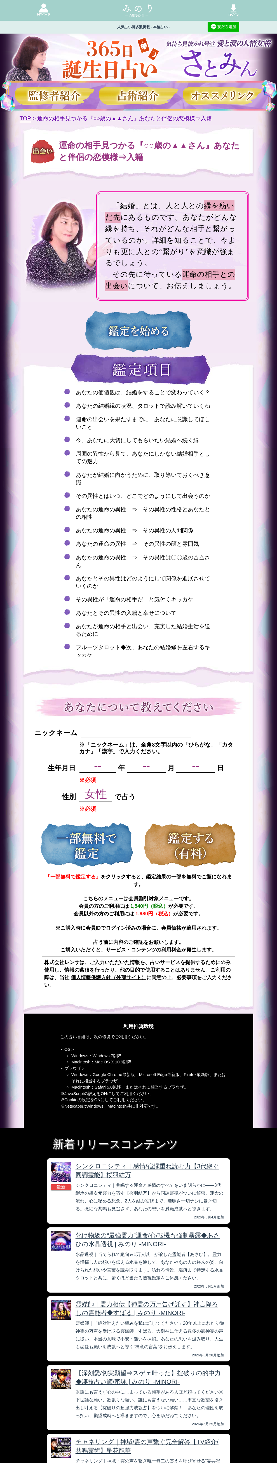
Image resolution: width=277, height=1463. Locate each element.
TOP (25, 118)
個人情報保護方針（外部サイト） (108, 977)
